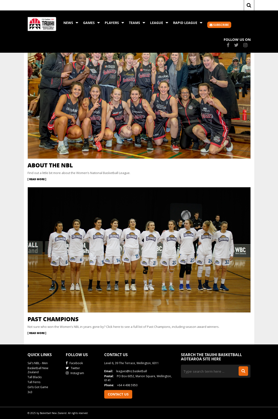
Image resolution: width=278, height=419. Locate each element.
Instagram (75, 373)
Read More (37, 179)
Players (114, 22)
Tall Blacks (35, 377)
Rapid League (188, 22)
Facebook (74, 363)
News (70, 22)
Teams (137, 22)
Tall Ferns (34, 382)
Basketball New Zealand (38, 370)
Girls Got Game (38, 387)
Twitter (73, 368)
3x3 (30, 392)
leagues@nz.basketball (125, 371)
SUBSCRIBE (219, 25)
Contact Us (118, 394)
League (159, 22)
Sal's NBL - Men (38, 363)
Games (91, 22)
